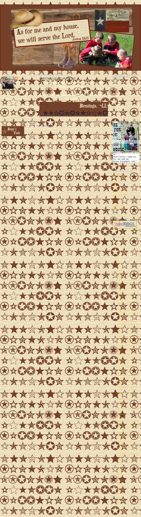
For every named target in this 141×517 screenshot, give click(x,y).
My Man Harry (118, 185)
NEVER (120, 406)
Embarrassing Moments (121, 191)
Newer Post (41, 134)
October (120, 468)
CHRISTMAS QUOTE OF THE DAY (57, 78)
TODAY (120, 302)
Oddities (115, 188)
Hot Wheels (117, 211)
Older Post (103, 134)
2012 (117, 259)
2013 (117, 255)
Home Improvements (120, 194)
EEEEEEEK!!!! (118, 176)
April (119, 488)
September (121, 472)
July (119, 478)
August (120, 475)
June (119, 482)
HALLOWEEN (122, 434)
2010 (117, 265)
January (120, 499)
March (119, 492)
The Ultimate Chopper (120, 196)
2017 (117, 245)
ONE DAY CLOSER (124, 374)
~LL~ (20, 78)
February (120, 495)
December (121, 272)
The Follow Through (120, 208)
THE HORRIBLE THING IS (127, 323)
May (119, 485)
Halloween (116, 199)
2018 (117, 242)
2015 (117, 249)
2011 (117, 262)
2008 (117, 503)
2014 (117, 252)
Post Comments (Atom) (54, 139)
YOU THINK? (122, 419)
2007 (117, 506)
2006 (117, 510)
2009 (117, 269)
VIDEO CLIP (121, 416)
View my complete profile (13, 118)
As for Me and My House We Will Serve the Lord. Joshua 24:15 (21, 10)
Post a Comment (42, 131)
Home (72, 134)
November (121, 275)
